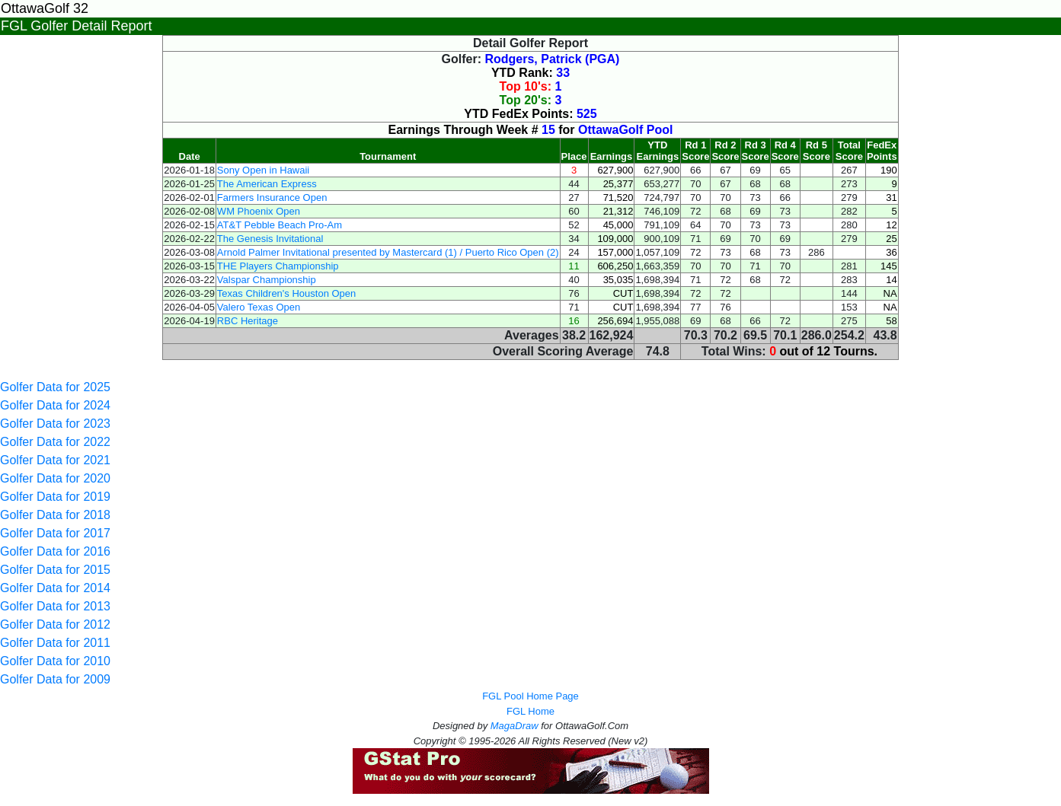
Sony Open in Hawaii (263, 170)
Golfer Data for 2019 (55, 496)
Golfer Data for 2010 (55, 661)
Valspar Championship (266, 279)
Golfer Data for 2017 (55, 533)
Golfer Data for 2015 (55, 569)
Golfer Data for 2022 (55, 441)
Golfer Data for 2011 (55, 642)
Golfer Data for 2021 (55, 460)
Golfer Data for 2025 (55, 387)
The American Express (267, 184)
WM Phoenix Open (258, 211)
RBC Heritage (247, 321)
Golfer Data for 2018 (55, 514)
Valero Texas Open (258, 307)
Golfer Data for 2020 (55, 478)
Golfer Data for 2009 (55, 679)
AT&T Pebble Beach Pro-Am (279, 225)
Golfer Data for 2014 (55, 587)
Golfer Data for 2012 (55, 624)
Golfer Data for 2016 (55, 551)
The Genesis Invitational (270, 238)
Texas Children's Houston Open (286, 293)
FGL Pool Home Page (530, 696)
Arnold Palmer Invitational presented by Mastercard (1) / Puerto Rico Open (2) (388, 252)
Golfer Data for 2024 (55, 405)
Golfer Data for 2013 (55, 606)
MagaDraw (514, 725)
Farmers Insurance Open (272, 197)
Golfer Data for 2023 (55, 423)
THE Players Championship (278, 266)
